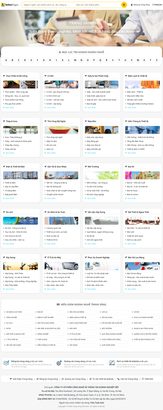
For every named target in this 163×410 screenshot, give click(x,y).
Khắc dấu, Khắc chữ (95, 285)
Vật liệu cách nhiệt (135, 99)
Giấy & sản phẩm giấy (98, 76)
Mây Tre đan (51, 141)
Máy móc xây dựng (95, 137)
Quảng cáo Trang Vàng (75, 379)
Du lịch (9, 212)
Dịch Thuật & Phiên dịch (97, 281)
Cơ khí (50, 76)
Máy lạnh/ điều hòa (135, 96)
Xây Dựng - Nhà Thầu (14, 273)
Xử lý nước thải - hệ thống (98, 190)
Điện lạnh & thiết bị (137, 76)
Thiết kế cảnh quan (135, 236)
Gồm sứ (49, 149)
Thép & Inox (11, 121)
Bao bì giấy (91, 103)
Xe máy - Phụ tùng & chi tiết (58, 277)
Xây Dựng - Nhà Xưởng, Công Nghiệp (21, 281)
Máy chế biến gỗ (94, 149)
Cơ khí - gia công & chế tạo (57, 92)
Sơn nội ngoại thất (94, 240)
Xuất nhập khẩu (108, 345)
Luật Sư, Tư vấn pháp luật (97, 273)
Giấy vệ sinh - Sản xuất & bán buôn (101, 99)
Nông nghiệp (42, 334)
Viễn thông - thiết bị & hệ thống (140, 137)
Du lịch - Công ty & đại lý (15, 228)
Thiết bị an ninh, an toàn (56, 232)
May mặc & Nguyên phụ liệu (48, 328)
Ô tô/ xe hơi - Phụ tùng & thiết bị (60, 273)
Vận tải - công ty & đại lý (56, 182)
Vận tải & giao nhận (56, 166)
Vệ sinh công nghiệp (95, 194)
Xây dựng (10, 257)
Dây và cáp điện (11, 186)
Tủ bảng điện (10, 190)
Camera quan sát (53, 228)
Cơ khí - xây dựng (53, 103)
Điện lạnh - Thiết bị (135, 92)
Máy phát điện (11, 194)
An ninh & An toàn (56, 212)
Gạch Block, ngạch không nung (100, 232)
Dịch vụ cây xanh (134, 240)
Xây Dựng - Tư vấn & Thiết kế (17, 277)
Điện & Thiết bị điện (15, 166)
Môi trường (93, 166)
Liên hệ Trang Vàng (129, 379)
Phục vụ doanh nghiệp (99, 257)
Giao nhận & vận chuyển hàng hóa (61, 190)
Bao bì (131, 166)
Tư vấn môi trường (95, 186)
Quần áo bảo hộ (134, 285)
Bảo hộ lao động (136, 257)
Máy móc (92, 121)
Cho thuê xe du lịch (13, 236)
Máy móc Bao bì (93, 145)
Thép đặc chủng (12, 145)
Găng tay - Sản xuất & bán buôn (140, 277)
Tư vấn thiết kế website (103, 379)
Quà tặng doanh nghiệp (112, 334)
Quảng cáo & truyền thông (145, 334)
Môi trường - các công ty (97, 182)
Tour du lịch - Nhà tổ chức (16, 232)
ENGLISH (157, 5)
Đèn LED (130, 232)
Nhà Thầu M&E (11, 285)
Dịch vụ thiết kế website (132, 361)
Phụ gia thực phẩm (13, 103)
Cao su (104, 312)
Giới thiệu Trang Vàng (23, 379)
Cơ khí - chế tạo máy (55, 99)
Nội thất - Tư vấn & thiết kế (138, 228)
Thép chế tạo (10, 149)
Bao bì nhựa (132, 190)
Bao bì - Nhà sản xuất (136, 182)
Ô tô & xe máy (54, 257)
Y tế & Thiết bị (12, 339)
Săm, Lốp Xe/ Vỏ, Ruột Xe (57, 281)
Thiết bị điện (10, 182)
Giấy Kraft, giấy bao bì (96, 96)
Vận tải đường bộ (53, 186)
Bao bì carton (132, 194)
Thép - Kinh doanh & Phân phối (18, 141)
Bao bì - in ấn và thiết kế (137, 186)
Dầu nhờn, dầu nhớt (55, 285)
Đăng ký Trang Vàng (140, 5)
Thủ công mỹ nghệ (56, 121)
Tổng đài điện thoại (135, 141)
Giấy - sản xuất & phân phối (98, 92)
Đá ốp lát (90, 236)
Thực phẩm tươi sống (14, 99)
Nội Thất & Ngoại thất (138, 212)
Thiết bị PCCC (52, 240)
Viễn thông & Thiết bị (138, 121)
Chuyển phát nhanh (54, 194)
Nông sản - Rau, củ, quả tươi (17, 96)
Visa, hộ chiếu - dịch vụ (14, 240)
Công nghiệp (11, 317)
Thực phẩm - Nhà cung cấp (16, 92)
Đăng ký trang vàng (27, 361)
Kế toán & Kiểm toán (95, 277)
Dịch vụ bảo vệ (52, 236)
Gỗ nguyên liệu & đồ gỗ (112, 323)
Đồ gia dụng (107, 317)
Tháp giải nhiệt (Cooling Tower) (140, 103)
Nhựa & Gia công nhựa (143, 328)
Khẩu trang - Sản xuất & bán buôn (141, 281)
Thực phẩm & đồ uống (16, 76)
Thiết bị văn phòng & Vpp (144, 339)
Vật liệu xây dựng (96, 212)
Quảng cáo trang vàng (80, 361)
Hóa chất (138, 323)
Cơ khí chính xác (53, 96)
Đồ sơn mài (51, 145)
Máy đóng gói (92, 141)
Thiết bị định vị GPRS (136, 149)
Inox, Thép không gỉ (13, 137)
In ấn (8, 328)
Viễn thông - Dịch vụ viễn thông (140, 145)
